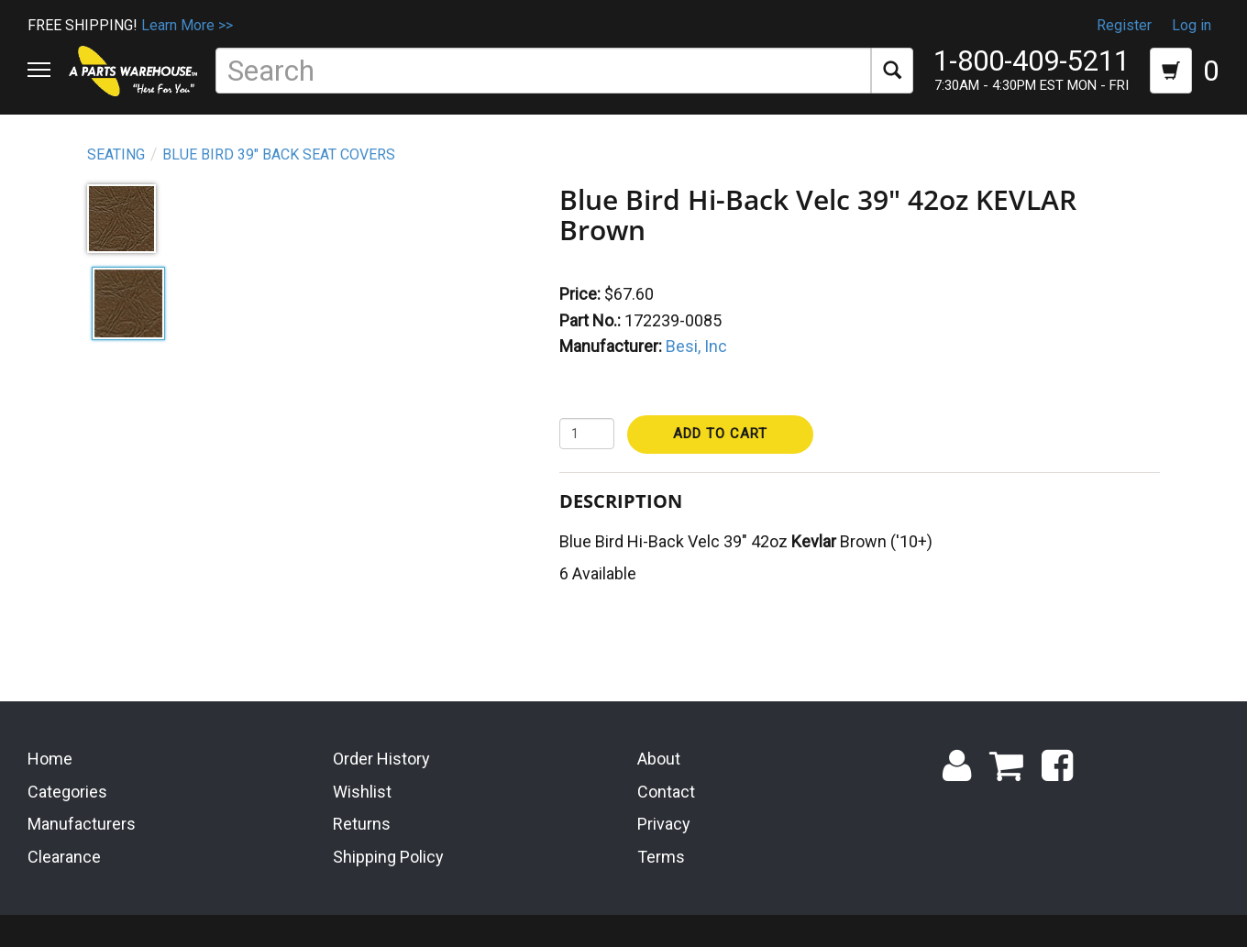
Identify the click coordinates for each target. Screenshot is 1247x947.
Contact (666, 788)
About (658, 755)
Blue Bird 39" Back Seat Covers (278, 154)
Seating (116, 154)
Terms (661, 854)
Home (50, 755)
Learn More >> (187, 25)
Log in (1191, 25)
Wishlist (362, 788)
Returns (362, 821)
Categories (67, 788)
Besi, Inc (696, 346)
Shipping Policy (388, 854)
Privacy (663, 821)
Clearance (64, 854)
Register (1124, 25)
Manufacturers (82, 821)
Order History (381, 755)
